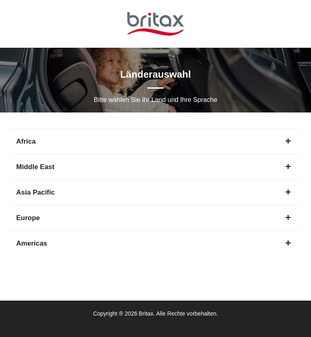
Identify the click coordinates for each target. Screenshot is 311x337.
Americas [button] (153, 243)
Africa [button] (153, 141)
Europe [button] (153, 217)
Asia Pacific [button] (153, 192)
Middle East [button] (153, 166)
